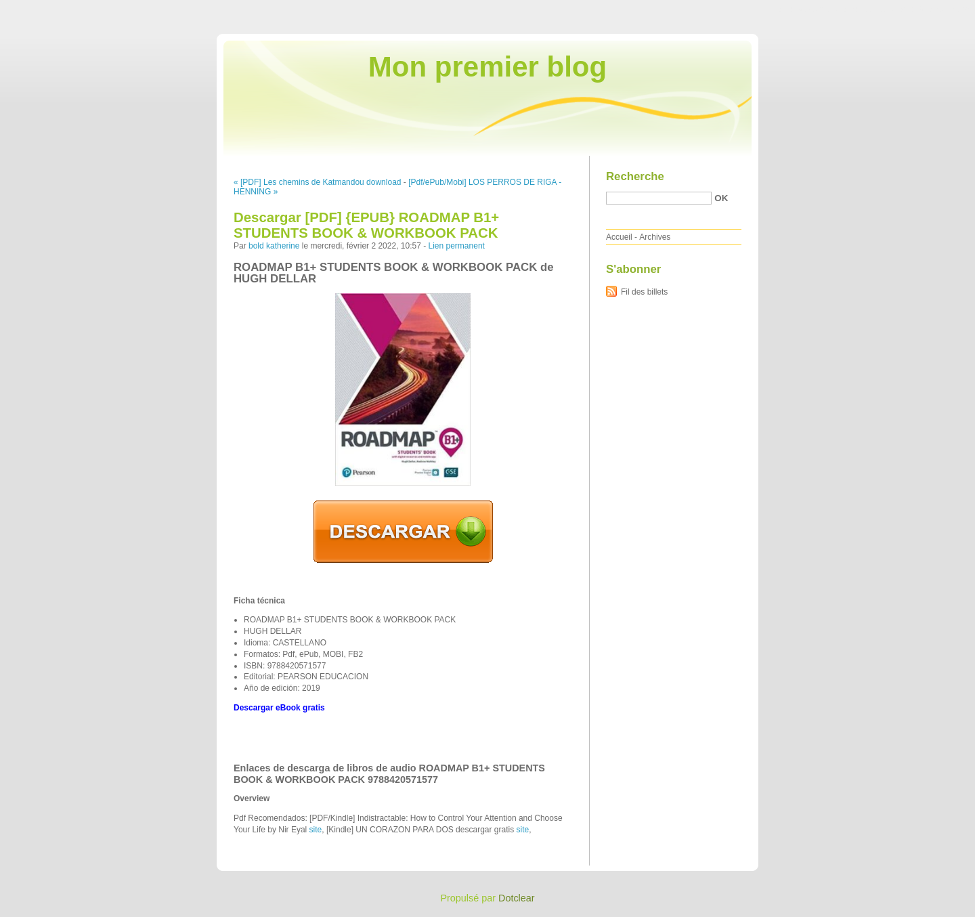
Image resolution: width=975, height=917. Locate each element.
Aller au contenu (808, 9)
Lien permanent (457, 246)
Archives (654, 237)
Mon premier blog (487, 67)
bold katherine (273, 246)
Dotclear (516, 898)
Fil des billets (644, 292)
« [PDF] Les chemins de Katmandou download (317, 182)
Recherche (635, 176)
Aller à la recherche (935, 9)
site (315, 829)
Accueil (619, 237)
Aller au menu (869, 9)
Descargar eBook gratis (279, 707)
